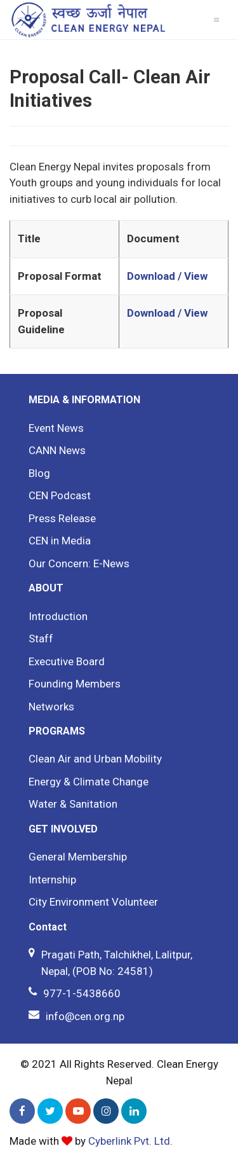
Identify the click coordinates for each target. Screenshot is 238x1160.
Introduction (58, 616)
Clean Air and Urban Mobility (95, 758)
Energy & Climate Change (89, 781)
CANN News (57, 450)
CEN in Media (60, 540)
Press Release (62, 518)
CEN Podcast (60, 495)
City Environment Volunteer (93, 901)
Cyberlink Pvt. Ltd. (130, 1141)
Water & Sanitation (73, 804)
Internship (52, 879)
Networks (51, 706)
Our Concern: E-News (79, 563)
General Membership (78, 856)
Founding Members (75, 683)
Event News (56, 428)
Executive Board (67, 661)
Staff (41, 638)
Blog (39, 473)
